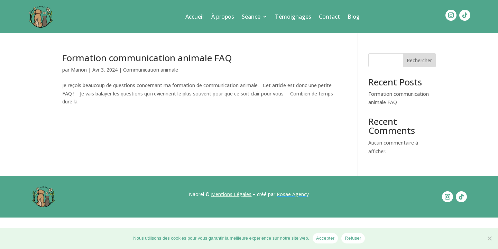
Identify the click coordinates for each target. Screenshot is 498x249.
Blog (354, 16)
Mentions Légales (231, 194)
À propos (222, 16)
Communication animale (150, 69)
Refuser (353, 238)
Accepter (325, 238)
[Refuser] (489, 238)
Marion (79, 69)
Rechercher (419, 60)
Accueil (194, 16)
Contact (329, 16)
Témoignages (293, 16)
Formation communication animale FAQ (147, 58)
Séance (251, 16)
